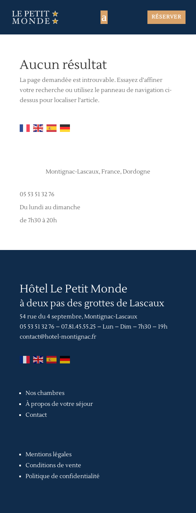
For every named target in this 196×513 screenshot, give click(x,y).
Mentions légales (49, 454)
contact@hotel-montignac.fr (58, 337)
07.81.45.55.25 (78, 327)
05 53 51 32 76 (37, 194)
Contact (36, 415)
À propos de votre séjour (59, 404)
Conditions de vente (53, 465)
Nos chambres (45, 393)
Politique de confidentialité (63, 476)
